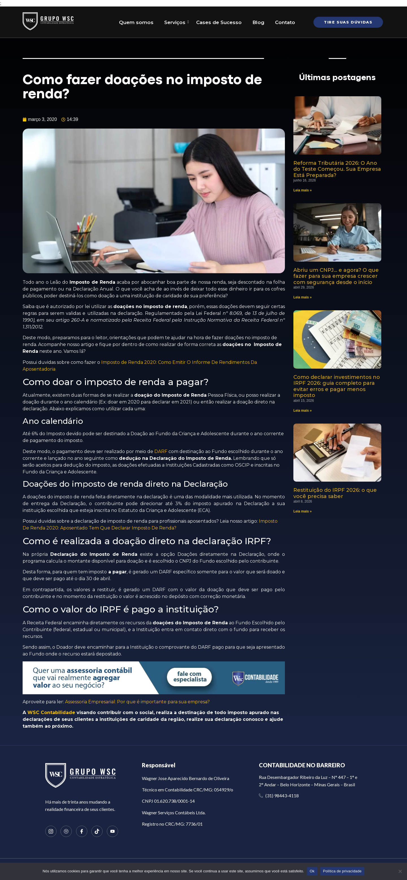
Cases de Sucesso (219, 22)
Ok (312, 871)
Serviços (176, 22)
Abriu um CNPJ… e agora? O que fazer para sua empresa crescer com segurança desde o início (336, 276)
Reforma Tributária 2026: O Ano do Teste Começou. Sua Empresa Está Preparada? (337, 169)
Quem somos (136, 22)
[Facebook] (81, 831)
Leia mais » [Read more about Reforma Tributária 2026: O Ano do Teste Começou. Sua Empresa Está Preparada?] (302, 190)
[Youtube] (112, 831)
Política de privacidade (342, 871)
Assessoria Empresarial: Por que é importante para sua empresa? (137, 701)
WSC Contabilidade (51, 712)
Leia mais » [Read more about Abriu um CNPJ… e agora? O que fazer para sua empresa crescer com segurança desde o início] (302, 297)
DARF (160, 451)
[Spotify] (66, 831)
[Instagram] (51, 831)
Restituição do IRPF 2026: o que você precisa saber (335, 493)
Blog (258, 22)
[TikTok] (97, 831)
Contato (285, 22)
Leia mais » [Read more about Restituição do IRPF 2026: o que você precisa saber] (302, 511)
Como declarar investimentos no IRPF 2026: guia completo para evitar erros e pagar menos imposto (336, 386)
